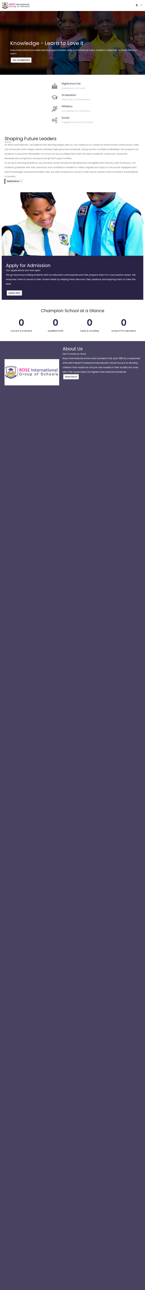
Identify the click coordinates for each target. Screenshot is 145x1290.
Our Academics (21, 60)
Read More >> (14, 181)
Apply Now (14, 293)
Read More (71, 376)
